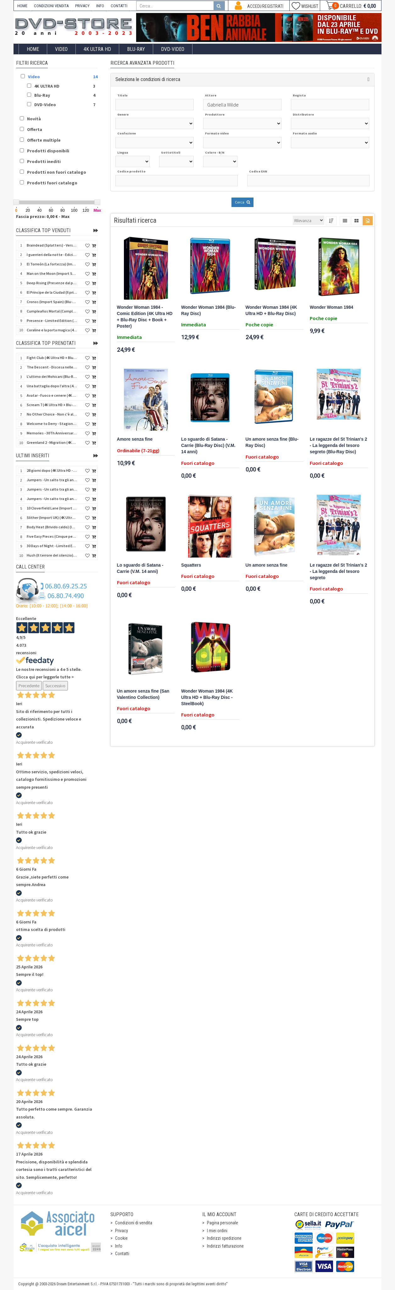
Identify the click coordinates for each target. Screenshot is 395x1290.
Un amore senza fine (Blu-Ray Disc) (272, 442)
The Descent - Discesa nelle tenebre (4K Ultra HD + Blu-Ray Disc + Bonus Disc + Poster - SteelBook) (52, 367)
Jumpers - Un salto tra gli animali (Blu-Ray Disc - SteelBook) (52, 479)
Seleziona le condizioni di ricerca (147, 79)
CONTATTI (119, 5)
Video (61, 49)
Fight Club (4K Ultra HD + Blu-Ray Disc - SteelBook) (52, 357)
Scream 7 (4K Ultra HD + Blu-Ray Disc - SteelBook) (52, 404)
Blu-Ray (136, 49)
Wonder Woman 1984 (331, 307)
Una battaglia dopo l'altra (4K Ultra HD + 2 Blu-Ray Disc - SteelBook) (52, 386)
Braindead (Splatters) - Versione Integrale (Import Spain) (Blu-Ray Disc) (52, 245)
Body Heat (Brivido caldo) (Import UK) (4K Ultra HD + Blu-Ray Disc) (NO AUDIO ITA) (52, 527)
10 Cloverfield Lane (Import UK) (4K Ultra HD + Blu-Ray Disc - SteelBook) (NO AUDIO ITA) (52, 508)
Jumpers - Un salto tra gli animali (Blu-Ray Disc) (52, 489)
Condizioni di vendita (133, 1222)
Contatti (122, 1253)
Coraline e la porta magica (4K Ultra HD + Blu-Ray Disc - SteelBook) (52, 330)
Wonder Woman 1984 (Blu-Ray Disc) (208, 310)
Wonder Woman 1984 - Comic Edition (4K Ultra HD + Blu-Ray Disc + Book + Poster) (145, 317)
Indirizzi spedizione (224, 1238)
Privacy (121, 1230)
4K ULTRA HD (97, 49)
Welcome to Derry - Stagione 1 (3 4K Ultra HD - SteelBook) (52, 423)
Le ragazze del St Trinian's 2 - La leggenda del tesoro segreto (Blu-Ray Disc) (338, 445)
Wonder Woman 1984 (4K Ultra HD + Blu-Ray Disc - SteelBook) (207, 697)
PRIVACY (82, 5)
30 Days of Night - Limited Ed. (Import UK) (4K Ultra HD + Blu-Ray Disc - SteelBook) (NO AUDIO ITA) (52, 545)
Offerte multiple (44, 140)
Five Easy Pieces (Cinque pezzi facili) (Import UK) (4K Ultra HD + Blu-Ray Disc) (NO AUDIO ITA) (52, 536)
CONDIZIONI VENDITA (51, 5)
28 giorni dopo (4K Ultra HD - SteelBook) (52, 470)
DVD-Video (172, 49)
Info (118, 1246)
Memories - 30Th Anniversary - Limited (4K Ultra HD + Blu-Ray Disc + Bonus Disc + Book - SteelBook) (52, 433)
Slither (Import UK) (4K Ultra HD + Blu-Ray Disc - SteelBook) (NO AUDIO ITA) (52, 517)
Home (33, 49)
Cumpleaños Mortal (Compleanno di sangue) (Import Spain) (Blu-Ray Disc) (52, 311)
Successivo (55, 686)
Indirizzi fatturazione (225, 1246)
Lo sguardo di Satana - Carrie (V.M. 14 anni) (140, 568)
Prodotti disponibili (48, 151)
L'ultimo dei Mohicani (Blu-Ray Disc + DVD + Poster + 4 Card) (52, 376)
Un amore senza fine (266, 565)
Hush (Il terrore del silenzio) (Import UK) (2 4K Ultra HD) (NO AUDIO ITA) (52, 555)
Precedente (29, 686)
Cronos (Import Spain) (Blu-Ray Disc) (52, 301)
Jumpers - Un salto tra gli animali (52, 498)
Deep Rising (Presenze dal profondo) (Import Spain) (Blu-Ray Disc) (52, 282)
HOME (22, 5)
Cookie (121, 1238)
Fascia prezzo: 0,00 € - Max (43, 216)
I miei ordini (217, 1230)
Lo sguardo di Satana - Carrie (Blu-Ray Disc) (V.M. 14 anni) (208, 445)
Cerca (242, 202)
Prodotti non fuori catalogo (56, 172)
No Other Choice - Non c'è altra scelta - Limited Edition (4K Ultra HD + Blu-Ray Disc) (52, 414)
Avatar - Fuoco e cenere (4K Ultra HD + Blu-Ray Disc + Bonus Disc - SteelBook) (52, 395)
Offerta (34, 129)
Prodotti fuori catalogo (52, 183)
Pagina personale (222, 1222)
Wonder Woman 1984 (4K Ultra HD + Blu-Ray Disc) (271, 310)
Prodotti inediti (44, 161)
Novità (34, 119)
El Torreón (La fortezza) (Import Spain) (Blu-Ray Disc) (52, 264)
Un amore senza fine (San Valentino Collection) (143, 694)
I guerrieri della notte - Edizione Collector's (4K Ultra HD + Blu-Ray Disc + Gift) (52, 254)
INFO (100, 5)
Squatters (191, 565)
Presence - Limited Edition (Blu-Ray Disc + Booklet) (52, 320)
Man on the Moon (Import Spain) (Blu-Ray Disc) (52, 273)
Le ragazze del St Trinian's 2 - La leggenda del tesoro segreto (338, 571)
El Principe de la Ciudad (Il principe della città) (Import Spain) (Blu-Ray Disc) (52, 292)
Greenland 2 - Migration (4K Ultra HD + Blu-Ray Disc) (52, 442)
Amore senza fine (135, 439)
